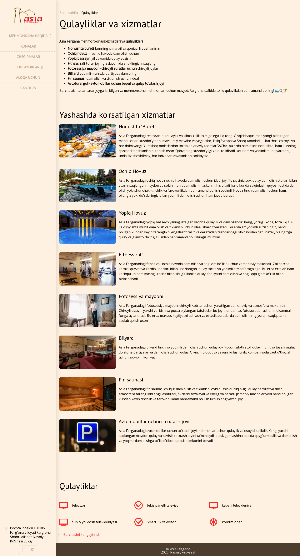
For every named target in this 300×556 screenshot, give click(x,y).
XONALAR (28, 46)
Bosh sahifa (69, 12)
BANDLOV (28, 88)
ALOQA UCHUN (28, 77)
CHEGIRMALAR (28, 56)
